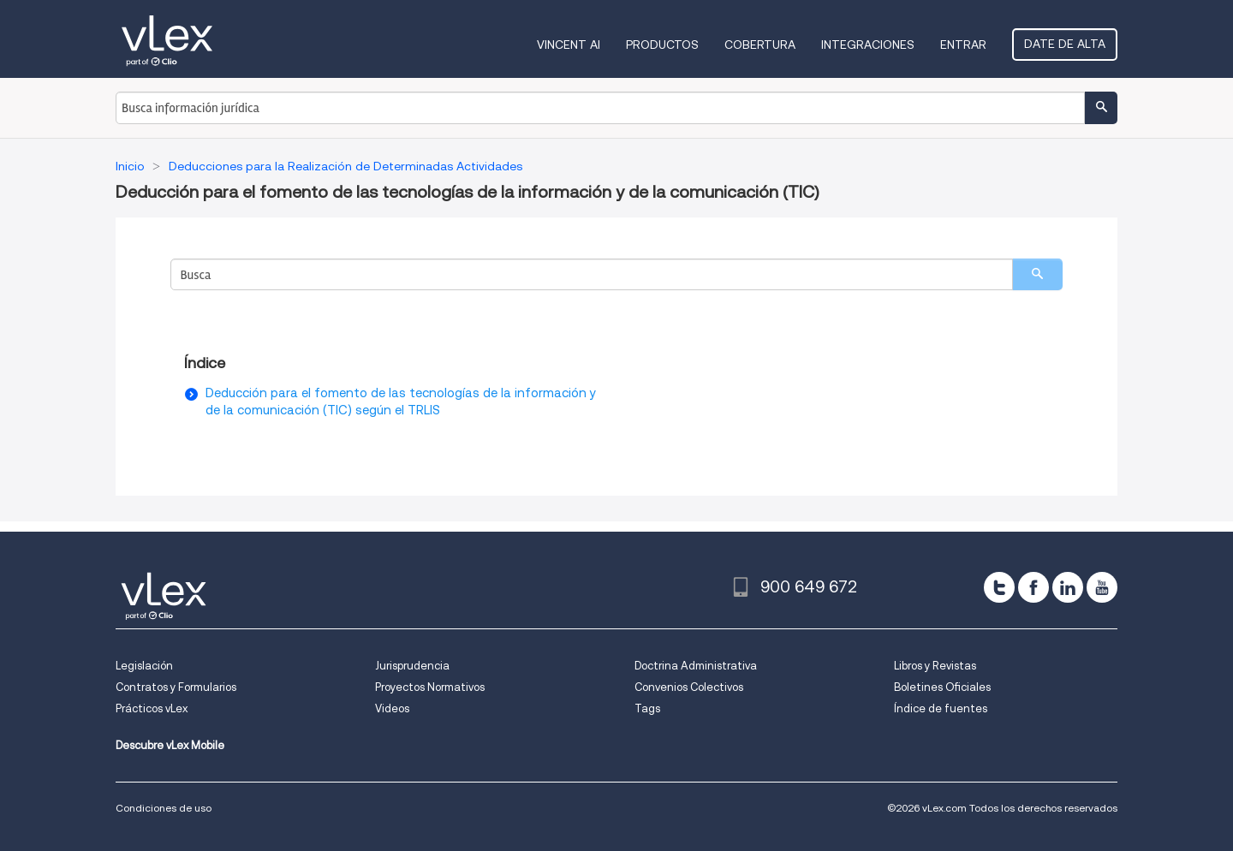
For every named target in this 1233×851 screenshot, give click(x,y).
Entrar (963, 44)
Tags (647, 708)
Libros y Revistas (935, 665)
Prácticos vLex (152, 708)
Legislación (144, 665)
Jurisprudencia (412, 665)
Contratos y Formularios (176, 687)
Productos (662, 44)
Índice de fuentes (940, 708)
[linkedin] (1067, 587)
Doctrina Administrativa (695, 665)
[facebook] (1033, 587)
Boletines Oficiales (942, 687)
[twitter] (999, 587)
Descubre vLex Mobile (170, 745)
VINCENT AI (568, 44)
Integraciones (867, 44)
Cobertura (759, 44)
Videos (392, 708)
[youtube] (1102, 587)
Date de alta (1064, 44)
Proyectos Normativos (430, 687)
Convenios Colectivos (688, 687)
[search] (1037, 274)
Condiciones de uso (163, 807)
